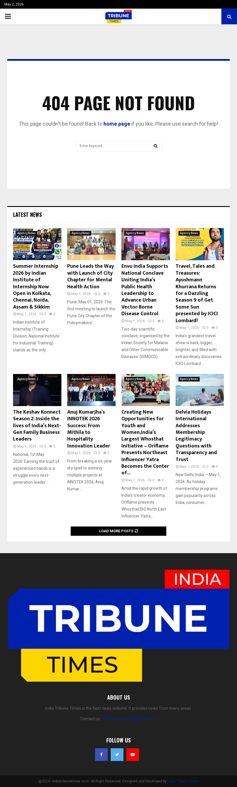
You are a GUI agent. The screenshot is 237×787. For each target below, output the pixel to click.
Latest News (27, 214)
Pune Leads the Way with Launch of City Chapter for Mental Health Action (90, 276)
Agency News (26, 233)
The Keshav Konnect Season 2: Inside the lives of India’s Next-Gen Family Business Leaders (37, 426)
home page (116, 124)
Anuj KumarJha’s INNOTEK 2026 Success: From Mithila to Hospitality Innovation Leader (88, 429)
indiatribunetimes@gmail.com (129, 718)
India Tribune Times (183, 781)
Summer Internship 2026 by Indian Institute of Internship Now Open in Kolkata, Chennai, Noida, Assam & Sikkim (35, 286)
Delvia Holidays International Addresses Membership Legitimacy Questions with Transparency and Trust (196, 436)
